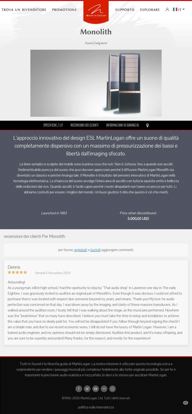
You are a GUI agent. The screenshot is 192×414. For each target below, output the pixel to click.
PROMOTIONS (64, 9)
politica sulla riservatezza (96, 407)
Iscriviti (95, 250)
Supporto (125, 9)
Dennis (14, 267)
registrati (80, 250)
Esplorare (150, 9)
